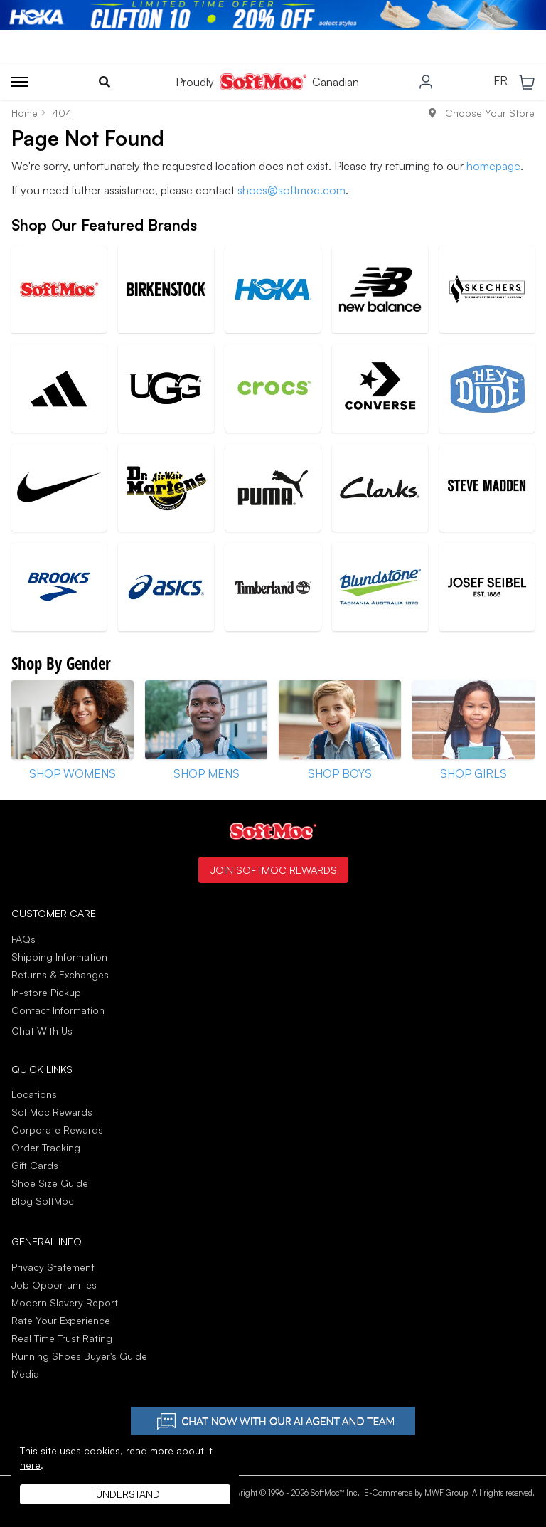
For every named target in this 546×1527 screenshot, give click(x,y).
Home (24, 113)
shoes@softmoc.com (291, 190)
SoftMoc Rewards (51, 1112)
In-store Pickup (46, 992)
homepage (493, 166)
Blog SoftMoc (42, 1201)
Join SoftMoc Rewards (273, 869)
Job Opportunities (54, 1285)
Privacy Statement (53, 1267)
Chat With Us (42, 1031)
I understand (125, 1494)
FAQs (23, 939)
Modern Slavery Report (64, 1302)
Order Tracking (45, 1147)
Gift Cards (34, 1165)
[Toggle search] (104, 82)
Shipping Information (59, 957)
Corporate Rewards (57, 1130)
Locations (34, 1094)
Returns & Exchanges (60, 974)
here (30, 1465)
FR (500, 81)
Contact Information (58, 1010)
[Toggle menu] (19, 81)
